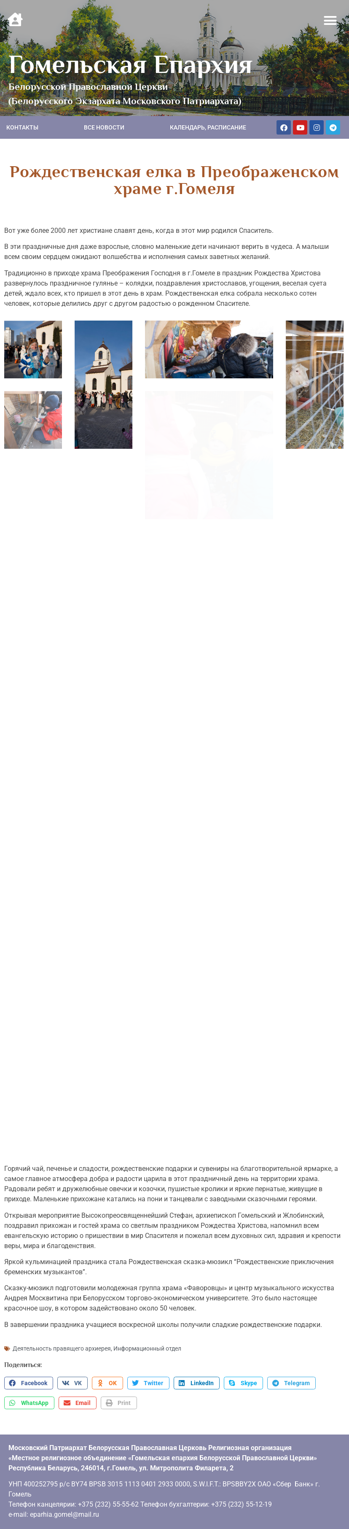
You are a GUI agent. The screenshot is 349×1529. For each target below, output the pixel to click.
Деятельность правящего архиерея (62, 1347)
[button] (330, 20)
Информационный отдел (147, 1347)
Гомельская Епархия (130, 64)
